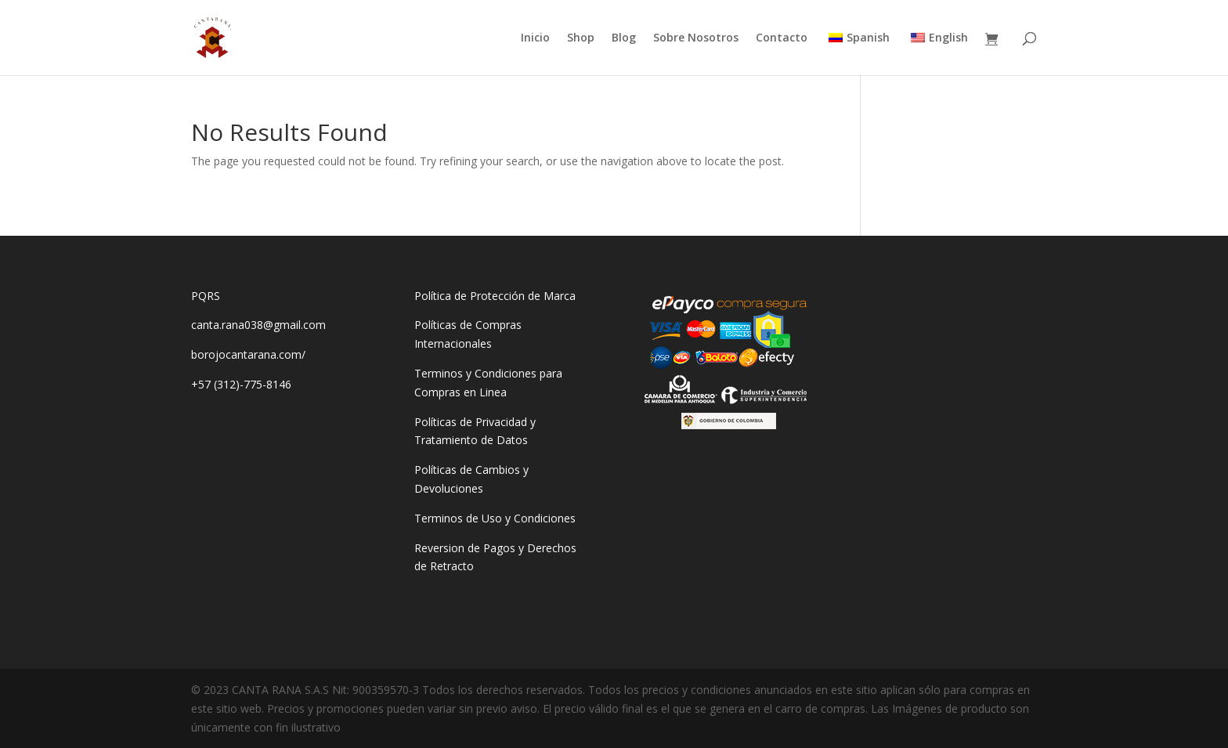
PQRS (205, 295)
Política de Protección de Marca (495, 295)
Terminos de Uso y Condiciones (495, 518)
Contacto (781, 38)
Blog (624, 38)
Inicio (535, 38)
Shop (580, 38)
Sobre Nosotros (696, 38)
